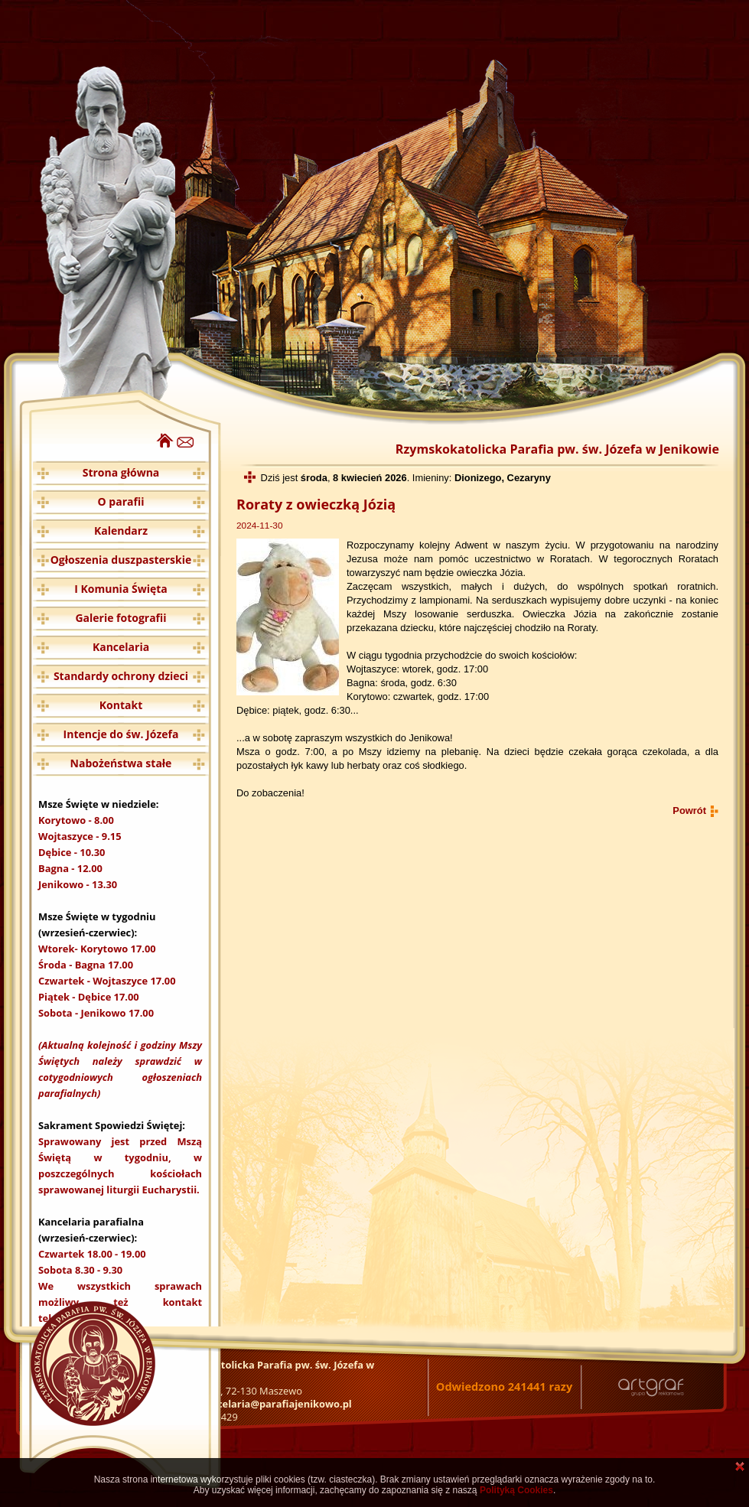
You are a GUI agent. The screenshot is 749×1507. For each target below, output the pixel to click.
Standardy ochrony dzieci (121, 676)
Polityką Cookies (516, 1490)
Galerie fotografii (120, 617)
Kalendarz (121, 530)
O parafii (121, 501)
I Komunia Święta (121, 588)
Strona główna (121, 472)
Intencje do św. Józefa (121, 734)
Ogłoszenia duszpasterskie (121, 559)
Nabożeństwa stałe (121, 763)
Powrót (689, 810)
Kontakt (120, 705)
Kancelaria (121, 647)
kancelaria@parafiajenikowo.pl (275, 1404)
